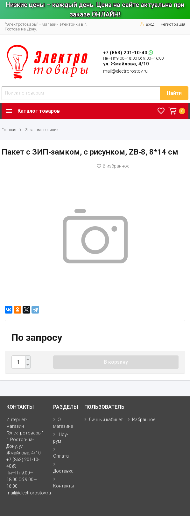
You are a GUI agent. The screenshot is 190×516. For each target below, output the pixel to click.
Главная (9, 130)
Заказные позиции (42, 130)
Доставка (63, 470)
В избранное (113, 166)
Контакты (63, 485)
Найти (174, 93)
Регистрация (173, 24)
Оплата (61, 456)
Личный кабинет (106, 419)
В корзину (116, 362)
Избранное (143, 419)
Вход (147, 24)
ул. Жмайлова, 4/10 (126, 64)
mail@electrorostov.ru (125, 71)
